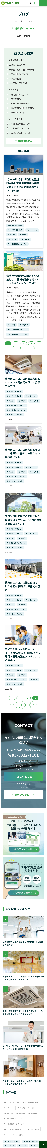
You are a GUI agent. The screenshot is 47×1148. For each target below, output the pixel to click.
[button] (43, 3)
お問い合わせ (34, 3)
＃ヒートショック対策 (18, 103)
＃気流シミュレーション (19, 132)
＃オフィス (22, 74)
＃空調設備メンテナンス (19, 128)
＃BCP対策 (28, 107)
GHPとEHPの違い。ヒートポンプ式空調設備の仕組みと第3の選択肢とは (23, 1047)
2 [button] (15, 343)
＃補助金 (12, 94)
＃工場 (11, 74)
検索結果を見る (23, 140)
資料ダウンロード (37, 3)
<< (12, 698)
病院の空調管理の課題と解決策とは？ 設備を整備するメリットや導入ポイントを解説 (22, 279)
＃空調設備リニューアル (19, 123)
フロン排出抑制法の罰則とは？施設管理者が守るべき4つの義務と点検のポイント (23, 519)
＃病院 (30, 69)
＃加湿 (20, 112)
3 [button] (23, 343)
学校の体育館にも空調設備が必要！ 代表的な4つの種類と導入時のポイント (23, 978)
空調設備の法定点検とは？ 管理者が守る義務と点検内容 (23, 943)
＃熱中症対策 (14, 98)
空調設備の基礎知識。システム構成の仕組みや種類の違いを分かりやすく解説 (23, 1013)
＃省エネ (23, 94)
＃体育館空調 (14, 78)
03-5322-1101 (31, 3)
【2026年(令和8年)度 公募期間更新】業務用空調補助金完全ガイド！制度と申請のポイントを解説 (22, 185)
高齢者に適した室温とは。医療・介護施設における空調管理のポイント (23, 1082)
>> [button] (31, 348)
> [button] (23, 348)
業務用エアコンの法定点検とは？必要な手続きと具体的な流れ (22, 586)
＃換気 (11, 112)
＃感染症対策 (14, 107)
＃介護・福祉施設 (16, 69)
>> (27, 707)
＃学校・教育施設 (16, 65)
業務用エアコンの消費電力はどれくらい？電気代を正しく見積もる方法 (22, 382)
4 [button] (31, 343)
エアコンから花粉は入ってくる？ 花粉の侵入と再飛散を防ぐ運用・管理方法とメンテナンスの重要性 (23, 654)
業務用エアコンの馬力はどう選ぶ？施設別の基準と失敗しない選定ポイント (22, 453)
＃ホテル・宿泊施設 (17, 83)
